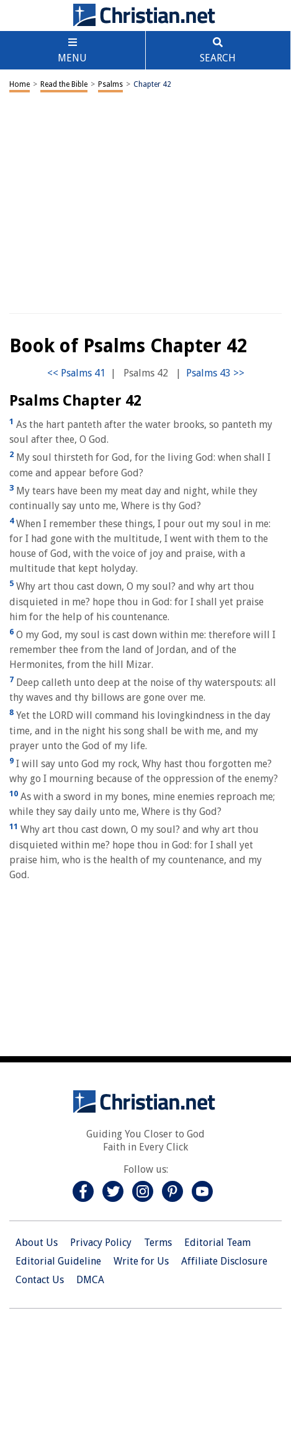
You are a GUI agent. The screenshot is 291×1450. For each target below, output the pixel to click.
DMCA (90, 1280)
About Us (37, 1242)
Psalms (110, 84)
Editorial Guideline (58, 1261)
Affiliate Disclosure (224, 1261)
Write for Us (141, 1261)
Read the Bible (63, 84)
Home (19, 84)
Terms (158, 1242)
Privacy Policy (101, 1242)
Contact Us (40, 1280)
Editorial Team (217, 1242)
